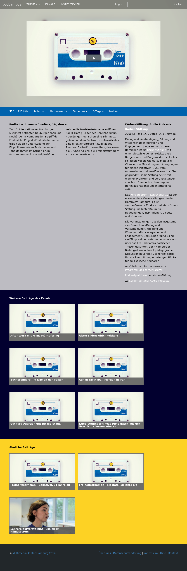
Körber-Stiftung (136, 129)
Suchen (178, 4)
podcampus (12, 4)
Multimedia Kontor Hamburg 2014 (34, 553)
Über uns (105, 553)
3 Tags (98, 111)
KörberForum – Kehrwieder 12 (150, 194)
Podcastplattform (136, 275)
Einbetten (80, 111)
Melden (114, 111)
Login (118, 4)
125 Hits (23, 111)
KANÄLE (50, 4)
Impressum (151, 553)
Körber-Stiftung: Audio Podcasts (149, 280)
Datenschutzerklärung (127, 553)
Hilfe (163, 553)
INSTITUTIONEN (70, 4)
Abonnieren (58, 111)
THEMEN (33, 4)
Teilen (39, 111)
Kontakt (173, 553)
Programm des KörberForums (143, 270)
